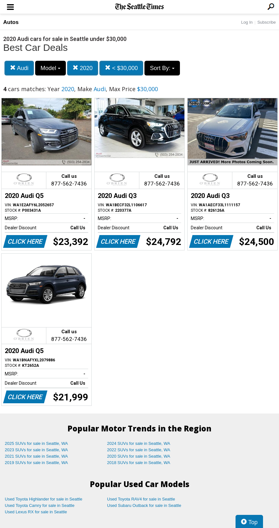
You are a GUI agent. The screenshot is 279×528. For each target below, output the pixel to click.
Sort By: (162, 68)
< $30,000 (121, 68)
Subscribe (266, 22)
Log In (246, 22)
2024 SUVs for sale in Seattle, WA (138, 443)
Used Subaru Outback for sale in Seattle (144, 505)
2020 (83, 68)
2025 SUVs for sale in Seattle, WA (36, 443)
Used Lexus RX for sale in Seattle (36, 511)
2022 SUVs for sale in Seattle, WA (138, 449)
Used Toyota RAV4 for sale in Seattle (141, 499)
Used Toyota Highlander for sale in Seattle (43, 499)
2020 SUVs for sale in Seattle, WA (138, 456)
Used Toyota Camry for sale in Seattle (39, 505)
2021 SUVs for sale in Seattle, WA (36, 456)
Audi (19, 68)
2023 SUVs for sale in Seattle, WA (36, 449)
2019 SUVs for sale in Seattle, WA (36, 462)
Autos (11, 22)
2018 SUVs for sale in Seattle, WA (138, 462)
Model (50, 68)
